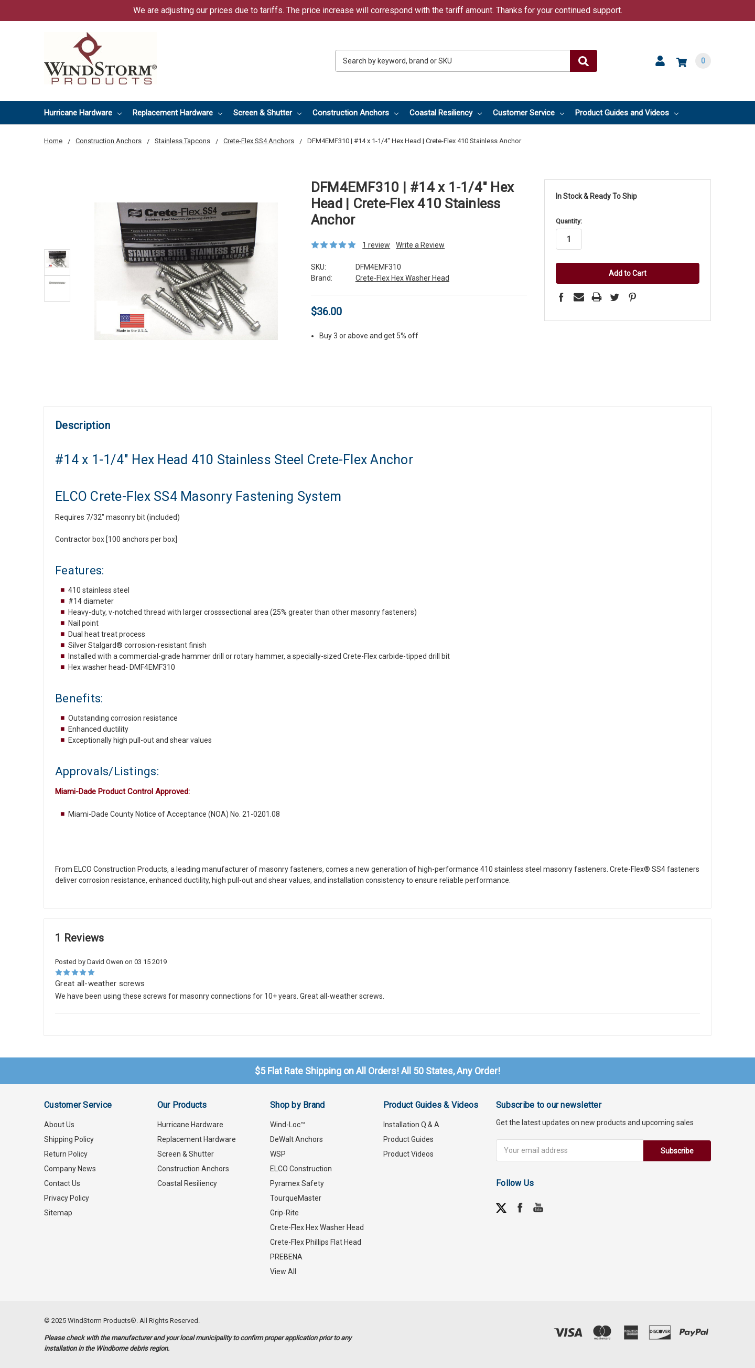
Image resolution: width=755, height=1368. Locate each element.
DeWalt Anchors (296, 1139)
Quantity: (569, 221)
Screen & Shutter (267, 112)
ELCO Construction (301, 1168)
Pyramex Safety (297, 1183)
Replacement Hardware (177, 112)
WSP (278, 1154)
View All (283, 1271)
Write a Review (420, 245)
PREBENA (286, 1257)
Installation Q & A (411, 1124)
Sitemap (58, 1213)
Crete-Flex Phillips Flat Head (315, 1242)
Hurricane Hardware (83, 112)
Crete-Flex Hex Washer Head (317, 1227)
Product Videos (408, 1154)
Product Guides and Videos (626, 112)
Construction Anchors (355, 112)
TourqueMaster (295, 1198)
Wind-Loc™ (287, 1124)
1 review (376, 245)
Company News (70, 1168)
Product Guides (408, 1139)
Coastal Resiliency (445, 112)
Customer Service (528, 112)
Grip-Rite (284, 1213)
